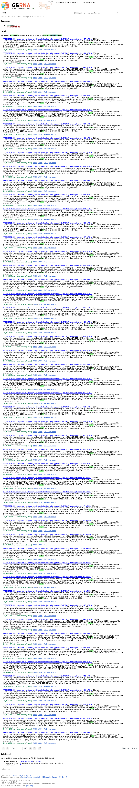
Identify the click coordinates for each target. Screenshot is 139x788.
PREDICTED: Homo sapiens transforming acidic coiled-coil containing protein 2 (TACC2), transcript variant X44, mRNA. (47, 81)
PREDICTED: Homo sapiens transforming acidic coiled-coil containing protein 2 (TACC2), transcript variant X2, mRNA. (47, 577)
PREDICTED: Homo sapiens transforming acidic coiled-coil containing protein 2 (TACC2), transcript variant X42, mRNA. (47, 110)
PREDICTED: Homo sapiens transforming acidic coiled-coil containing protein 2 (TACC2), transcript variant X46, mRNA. (47, 619)
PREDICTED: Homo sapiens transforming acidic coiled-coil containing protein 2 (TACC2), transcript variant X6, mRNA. (47, 520)
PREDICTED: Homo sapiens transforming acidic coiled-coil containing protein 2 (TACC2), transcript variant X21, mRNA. (47, 308)
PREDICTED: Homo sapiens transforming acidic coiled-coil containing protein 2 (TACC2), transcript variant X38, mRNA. (47, 138)
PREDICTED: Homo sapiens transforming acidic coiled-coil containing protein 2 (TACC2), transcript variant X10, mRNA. (47, 464)
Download (37, 761)
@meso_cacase (18, 775)
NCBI (35, 50)
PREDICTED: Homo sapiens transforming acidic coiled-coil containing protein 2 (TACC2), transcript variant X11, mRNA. (47, 449)
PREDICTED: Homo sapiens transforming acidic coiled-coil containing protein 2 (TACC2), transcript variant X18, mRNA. (47, 350)
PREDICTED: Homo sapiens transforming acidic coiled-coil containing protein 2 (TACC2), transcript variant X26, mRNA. (47, 251)
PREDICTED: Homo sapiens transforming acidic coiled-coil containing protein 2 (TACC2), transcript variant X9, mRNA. (47, 478)
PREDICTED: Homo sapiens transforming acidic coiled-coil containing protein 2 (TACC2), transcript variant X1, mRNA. (47, 591)
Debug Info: (6, 769)
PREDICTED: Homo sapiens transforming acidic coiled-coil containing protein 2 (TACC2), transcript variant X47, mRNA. (47, 39)
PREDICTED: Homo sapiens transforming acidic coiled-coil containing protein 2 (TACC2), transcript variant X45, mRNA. (47, 633)
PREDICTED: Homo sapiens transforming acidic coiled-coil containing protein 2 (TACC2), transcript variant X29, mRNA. (47, 209)
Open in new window (26, 761)
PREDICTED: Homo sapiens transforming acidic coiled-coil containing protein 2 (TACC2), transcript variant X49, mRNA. (47, 53)
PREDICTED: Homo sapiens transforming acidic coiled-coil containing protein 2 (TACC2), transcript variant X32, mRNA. (47, 195)
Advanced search (64, 2)
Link (17, 765)
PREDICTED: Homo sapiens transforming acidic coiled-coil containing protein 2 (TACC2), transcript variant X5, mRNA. (47, 534)
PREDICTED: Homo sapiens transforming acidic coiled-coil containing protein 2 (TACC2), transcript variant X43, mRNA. (47, 96)
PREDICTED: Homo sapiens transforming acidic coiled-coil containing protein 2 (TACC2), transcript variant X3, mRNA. (47, 563)
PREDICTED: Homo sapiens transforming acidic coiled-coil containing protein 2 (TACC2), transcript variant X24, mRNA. (47, 279)
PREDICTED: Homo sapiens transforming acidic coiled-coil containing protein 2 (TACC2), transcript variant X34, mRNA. (47, 166)
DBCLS (28, 775)
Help (55, 2)
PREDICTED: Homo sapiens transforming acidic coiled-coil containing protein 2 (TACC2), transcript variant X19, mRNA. (47, 336)
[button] (3, 748)
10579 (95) (12, 25)
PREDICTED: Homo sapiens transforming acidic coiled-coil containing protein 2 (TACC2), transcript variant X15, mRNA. (47, 393)
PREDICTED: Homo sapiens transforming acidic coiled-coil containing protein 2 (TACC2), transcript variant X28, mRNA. (47, 223)
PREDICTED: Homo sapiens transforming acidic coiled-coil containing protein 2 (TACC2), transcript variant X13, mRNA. (47, 421)
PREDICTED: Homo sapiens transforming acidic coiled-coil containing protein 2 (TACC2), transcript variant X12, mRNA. (47, 435)
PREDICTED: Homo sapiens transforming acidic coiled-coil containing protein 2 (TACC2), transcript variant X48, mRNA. (47, 67)
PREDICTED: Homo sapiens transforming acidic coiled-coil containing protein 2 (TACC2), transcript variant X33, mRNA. (47, 180)
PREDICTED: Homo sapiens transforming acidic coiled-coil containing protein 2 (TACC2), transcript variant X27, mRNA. (47, 237)
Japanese (74, 2)
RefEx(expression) (50, 50)
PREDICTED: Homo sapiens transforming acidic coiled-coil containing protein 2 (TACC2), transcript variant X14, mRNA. (47, 407)
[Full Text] (29, 785)
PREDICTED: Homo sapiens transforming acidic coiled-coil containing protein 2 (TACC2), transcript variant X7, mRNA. (47, 506)
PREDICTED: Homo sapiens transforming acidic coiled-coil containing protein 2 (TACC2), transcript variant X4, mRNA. (47, 548)
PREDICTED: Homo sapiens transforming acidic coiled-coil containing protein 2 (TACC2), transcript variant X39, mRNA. (47, 124)
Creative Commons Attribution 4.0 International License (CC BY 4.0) (44, 777)
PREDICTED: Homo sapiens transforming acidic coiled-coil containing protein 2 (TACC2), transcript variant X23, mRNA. (47, 294)
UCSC (40, 50)
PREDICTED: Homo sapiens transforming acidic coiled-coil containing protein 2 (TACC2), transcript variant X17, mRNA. (47, 364)
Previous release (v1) (89, 2)
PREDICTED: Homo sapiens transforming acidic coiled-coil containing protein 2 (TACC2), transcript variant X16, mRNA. (47, 379)
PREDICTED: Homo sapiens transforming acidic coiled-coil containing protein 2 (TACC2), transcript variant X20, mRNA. (47, 322)
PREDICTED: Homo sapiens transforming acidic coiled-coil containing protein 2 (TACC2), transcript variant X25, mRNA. (47, 265)
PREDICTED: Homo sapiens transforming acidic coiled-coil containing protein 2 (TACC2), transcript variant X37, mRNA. (47, 152)
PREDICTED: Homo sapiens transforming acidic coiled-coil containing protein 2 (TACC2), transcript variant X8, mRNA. (47, 492)
